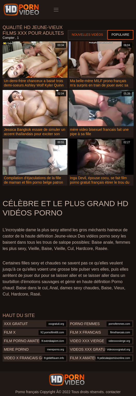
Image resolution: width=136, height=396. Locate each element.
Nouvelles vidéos (87, 35)
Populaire (120, 35)
